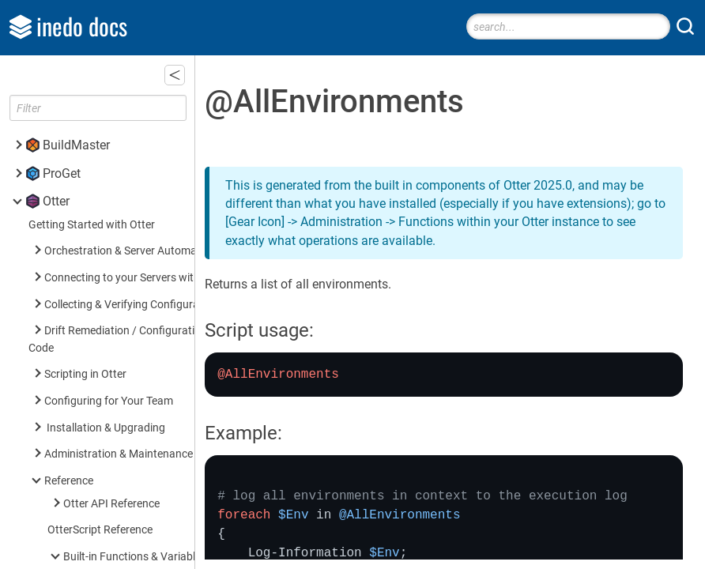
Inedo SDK (72, 536)
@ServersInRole (124, 164)
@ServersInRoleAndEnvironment (165, 191)
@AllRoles (109, 85)
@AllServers (114, 112)
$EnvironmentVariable (139, 217)
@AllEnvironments (132, 59)
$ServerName (118, 271)
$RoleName (113, 244)
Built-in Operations (108, 390)
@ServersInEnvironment (144, 138)
